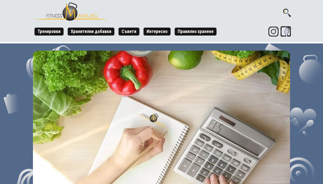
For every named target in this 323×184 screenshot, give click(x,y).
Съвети (129, 31)
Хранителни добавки (91, 31)
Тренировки (49, 31)
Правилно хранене (195, 31)
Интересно (157, 31)
